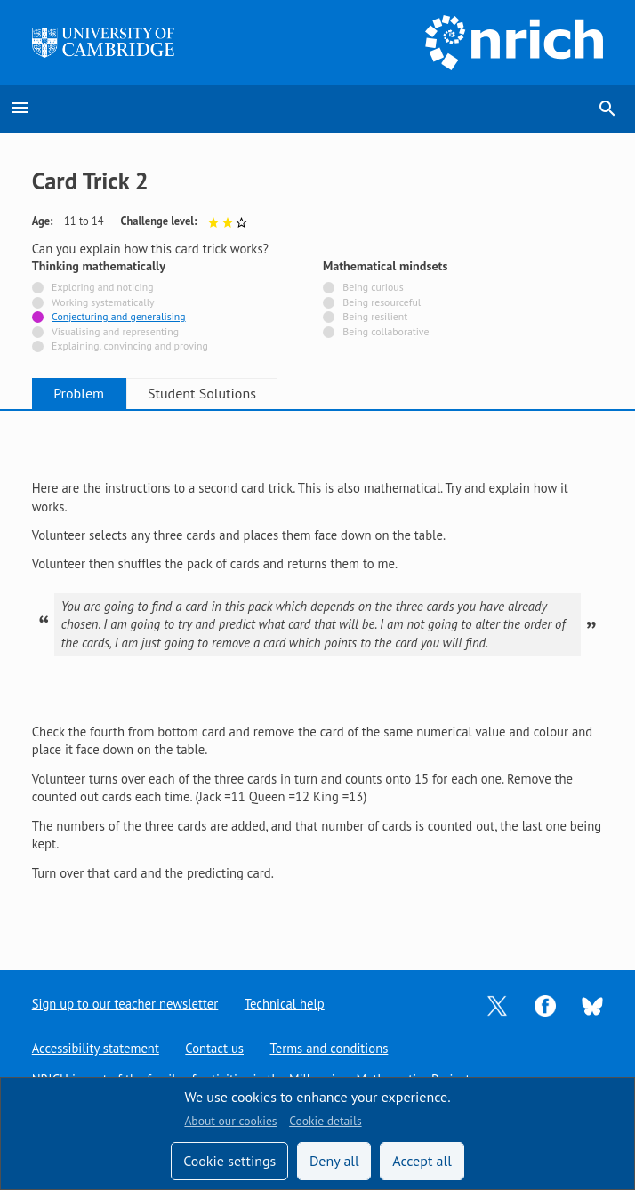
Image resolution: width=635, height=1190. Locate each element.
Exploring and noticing (102, 287)
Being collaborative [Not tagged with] (385, 332)
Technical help (285, 1003)
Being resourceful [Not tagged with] (381, 303)
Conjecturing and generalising (118, 317)
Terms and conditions (329, 1048)
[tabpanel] (318, 675)
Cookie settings (229, 1161)
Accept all (422, 1161)
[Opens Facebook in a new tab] (545, 1004)
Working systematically (103, 303)
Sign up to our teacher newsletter (125, 1003)
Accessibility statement (95, 1048)
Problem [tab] (82, 393)
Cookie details (325, 1121)
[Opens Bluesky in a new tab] (592, 1004)
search (607, 108)
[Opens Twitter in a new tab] (497, 1004)
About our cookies (230, 1121)
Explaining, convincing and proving (130, 346)
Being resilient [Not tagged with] (374, 317)
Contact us (215, 1048)
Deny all (334, 1161)
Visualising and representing (115, 332)
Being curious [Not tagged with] (372, 287)
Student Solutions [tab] (211, 393)
